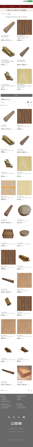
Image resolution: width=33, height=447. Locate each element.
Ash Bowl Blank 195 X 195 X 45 (22, 220)
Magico (12, 439)
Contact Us (4, 399)
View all (6, 105)
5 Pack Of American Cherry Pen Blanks (24, 267)
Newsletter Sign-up (5, 401)
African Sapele (4, 220)
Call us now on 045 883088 (16, 428)
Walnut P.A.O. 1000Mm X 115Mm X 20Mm (23, 37)
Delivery (19, 397)
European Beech (4, 382)
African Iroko (4, 37)
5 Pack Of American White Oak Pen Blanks (7, 62)
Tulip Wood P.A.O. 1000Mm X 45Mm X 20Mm (24, 86)
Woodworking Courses (6, 406)
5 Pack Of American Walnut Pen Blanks (8, 359)
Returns (19, 399)
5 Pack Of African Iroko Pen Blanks (7, 313)
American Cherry (4, 290)
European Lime (20, 382)
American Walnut (21, 61)
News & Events (4, 407)
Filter (16, 95)
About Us (3, 397)
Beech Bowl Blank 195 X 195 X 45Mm (23, 243)
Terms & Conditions (21, 407)
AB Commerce (22, 439)
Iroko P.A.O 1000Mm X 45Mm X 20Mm (24, 336)
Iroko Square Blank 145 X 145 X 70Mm (8, 243)
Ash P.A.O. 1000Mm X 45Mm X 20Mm (24, 197)
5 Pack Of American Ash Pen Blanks (8, 86)
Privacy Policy (20, 406)
